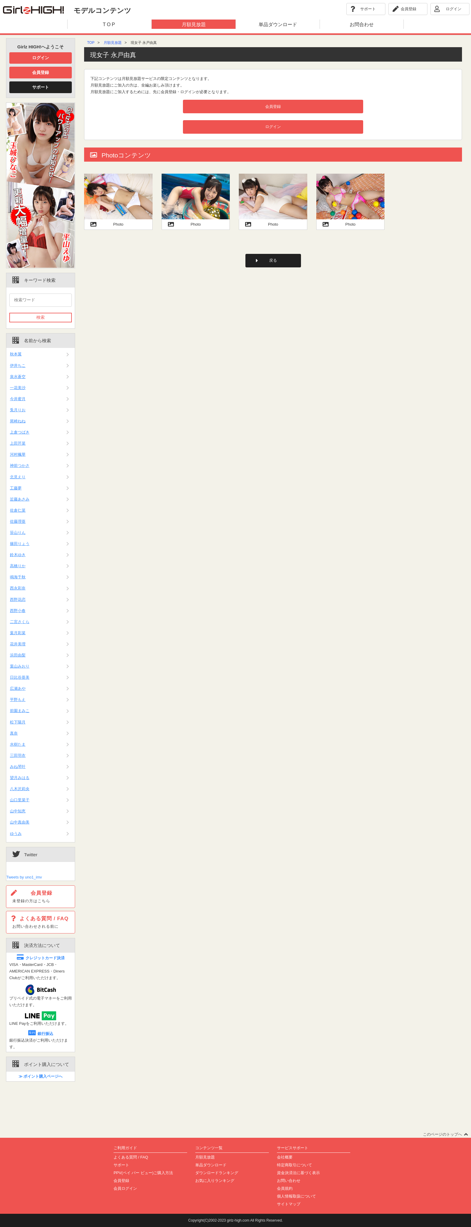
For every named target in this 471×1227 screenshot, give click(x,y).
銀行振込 (40, 1033)
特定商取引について (294, 1165)
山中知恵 (18, 811)
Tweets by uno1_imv (24, 877)
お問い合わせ (288, 1180)
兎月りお (18, 410)
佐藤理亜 (18, 521)
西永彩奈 (18, 588)
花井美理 (18, 644)
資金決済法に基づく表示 (298, 1173)
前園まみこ (19, 710)
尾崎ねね (18, 421)
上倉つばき (19, 432)
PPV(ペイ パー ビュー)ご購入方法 (143, 1173)
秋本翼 (16, 354)
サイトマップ (288, 1204)
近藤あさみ (19, 499)
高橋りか (18, 566)
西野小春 (18, 610)
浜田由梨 (18, 655)
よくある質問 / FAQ (131, 1157)
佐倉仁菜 (18, 510)
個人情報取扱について (296, 1196)
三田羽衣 (18, 755)
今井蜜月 (18, 399)
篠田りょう (19, 543)
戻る (273, 260)
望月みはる (19, 777)
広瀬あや (18, 688)
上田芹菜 (18, 443)
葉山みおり (19, 666)
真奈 (14, 733)
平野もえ (18, 699)
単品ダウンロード (210, 1165)
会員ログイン (125, 1188)
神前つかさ (19, 465)
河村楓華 (18, 454)
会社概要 (285, 1157)
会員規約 (285, 1188)
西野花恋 (18, 599)
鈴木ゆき (18, 555)
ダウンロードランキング (216, 1173)
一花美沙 (18, 387)
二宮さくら (19, 622)
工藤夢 (16, 488)
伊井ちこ (18, 365)
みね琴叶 (18, 766)
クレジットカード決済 (41, 958)
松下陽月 (18, 722)
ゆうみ (16, 833)
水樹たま (18, 744)
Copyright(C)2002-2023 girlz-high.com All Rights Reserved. (235, 1220)
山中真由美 (19, 822)
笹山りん (18, 532)
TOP (90, 43)
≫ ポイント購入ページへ (41, 1076)
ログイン (40, 57)
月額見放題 (113, 43)
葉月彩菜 (18, 633)
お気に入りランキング (214, 1180)
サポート (40, 87)
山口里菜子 (19, 800)
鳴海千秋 (18, 577)
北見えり (18, 477)
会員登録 (40, 72)
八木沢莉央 (19, 789)
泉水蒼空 (18, 376)
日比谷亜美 (19, 677)
